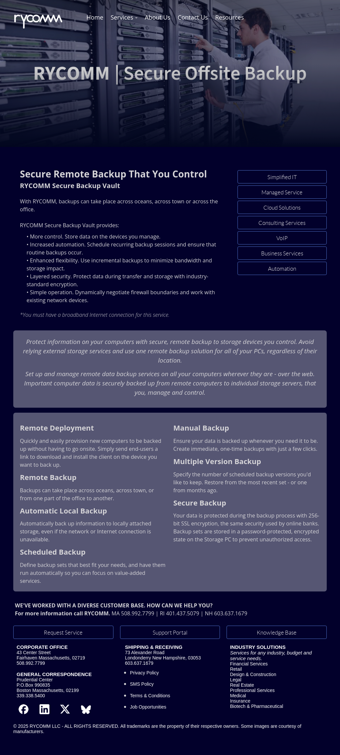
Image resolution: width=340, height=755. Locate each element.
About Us (157, 17)
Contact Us (193, 17)
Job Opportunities (148, 707)
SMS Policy (142, 684)
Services (121, 17)
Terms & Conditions (150, 695)
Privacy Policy (144, 672)
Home (95, 17)
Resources (229, 17)
